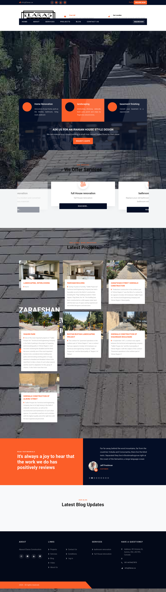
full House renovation (101, 554)
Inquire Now (140, 2)
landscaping (83, 104)
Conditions (71, 554)
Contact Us (93, 22)
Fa (130, 2)
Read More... (83, 206)
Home (24, 22)
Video (51, 563)
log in (69, 558)
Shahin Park (29, 334)
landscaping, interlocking (36, 283)
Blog (78, 22)
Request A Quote (83, 141)
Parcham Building (76, 283)
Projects (65, 22)
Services (50, 22)
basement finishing (129, 104)
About (36, 22)
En (132, 2)
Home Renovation (43, 104)
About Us (53, 567)
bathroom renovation (101, 549)
